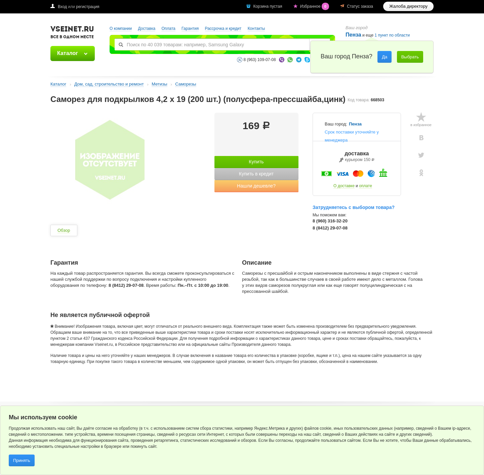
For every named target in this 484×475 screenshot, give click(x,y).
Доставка (147, 28)
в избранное (421, 125)
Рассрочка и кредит (223, 28)
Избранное (315, 6)
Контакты (256, 28)
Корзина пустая (268, 6)
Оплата (168, 28)
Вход (62, 6)
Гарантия (190, 28)
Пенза (353, 35)
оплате (365, 185)
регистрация (87, 6)
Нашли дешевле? (256, 186)
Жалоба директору (408, 6)
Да (384, 56)
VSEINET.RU (72, 33)
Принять (21, 460)
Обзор (63, 230)
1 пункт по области (392, 35)
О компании (121, 28)
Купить (256, 161)
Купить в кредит (256, 173)
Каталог (67, 53)
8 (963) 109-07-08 (260, 59)
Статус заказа (360, 6)
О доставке (344, 185)
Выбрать (410, 56)
